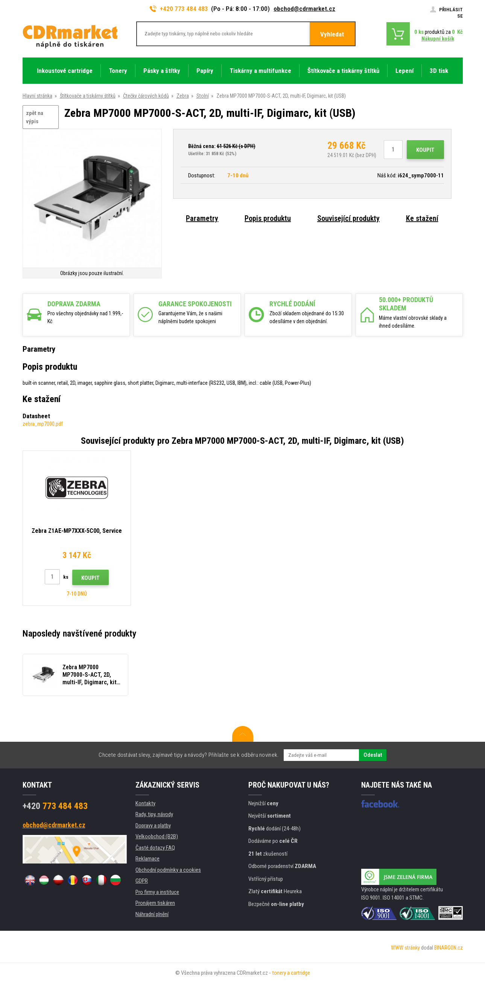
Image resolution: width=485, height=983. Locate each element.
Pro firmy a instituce (157, 892)
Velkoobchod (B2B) (156, 836)
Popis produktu (268, 218)
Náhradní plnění (152, 914)
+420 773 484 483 (179, 8)
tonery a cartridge (291, 972)
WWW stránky (405, 948)
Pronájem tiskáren (155, 903)
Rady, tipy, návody (154, 814)
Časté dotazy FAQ (155, 847)
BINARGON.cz (448, 948)
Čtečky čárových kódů (146, 96)
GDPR (141, 880)
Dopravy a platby (153, 825)
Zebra (182, 96)
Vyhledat (332, 34)
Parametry (202, 218)
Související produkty (348, 218)
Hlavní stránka (37, 96)
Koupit (425, 150)
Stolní (202, 96)
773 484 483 (55, 806)
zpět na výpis (34, 117)
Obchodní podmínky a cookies (168, 870)
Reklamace (147, 858)
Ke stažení (422, 218)
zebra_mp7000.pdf (43, 424)
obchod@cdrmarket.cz (304, 8)
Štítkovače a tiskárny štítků (88, 96)
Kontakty (145, 803)
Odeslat (372, 755)
